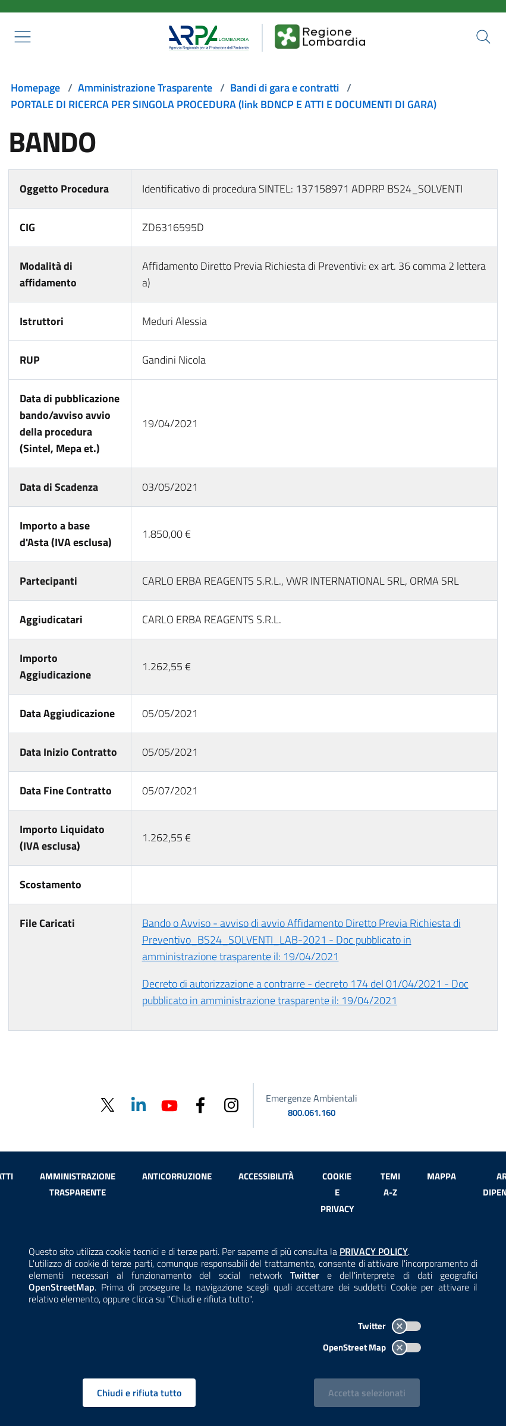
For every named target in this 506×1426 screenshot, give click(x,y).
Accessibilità (266, 1176)
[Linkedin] (138, 1104)
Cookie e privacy (337, 1192)
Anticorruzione (177, 1176)
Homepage (35, 88)
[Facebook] (200, 1104)
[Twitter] (107, 1105)
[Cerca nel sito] (483, 37)
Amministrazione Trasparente (145, 88)
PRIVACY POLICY (374, 1251)
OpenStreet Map (372, 1347)
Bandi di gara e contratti (284, 88)
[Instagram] (231, 1104)
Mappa (441, 1176)
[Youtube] (169, 1104)
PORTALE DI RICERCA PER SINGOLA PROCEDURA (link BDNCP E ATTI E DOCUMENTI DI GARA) (223, 104)
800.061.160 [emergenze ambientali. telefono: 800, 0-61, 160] (311, 1112)
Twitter (389, 1326)
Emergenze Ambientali (311, 1098)
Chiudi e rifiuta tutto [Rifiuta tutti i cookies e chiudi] (139, 1393)
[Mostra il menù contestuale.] (22, 36)
